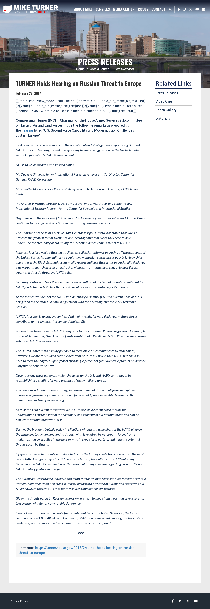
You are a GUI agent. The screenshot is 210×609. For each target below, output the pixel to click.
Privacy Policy (19, 601)
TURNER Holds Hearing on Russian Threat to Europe (78, 83)
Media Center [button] (124, 9)
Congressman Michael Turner (30, 9)
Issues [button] (143, 9)
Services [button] (103, 9)
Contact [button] (158, 9)
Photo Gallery (166, 110)
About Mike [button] (83, 9)
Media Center (99, 69)
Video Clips (163, 101)
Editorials (162, 118)
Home (80, 69)
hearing (27, 130)
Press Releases (105, 62)
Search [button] (170, 9)
